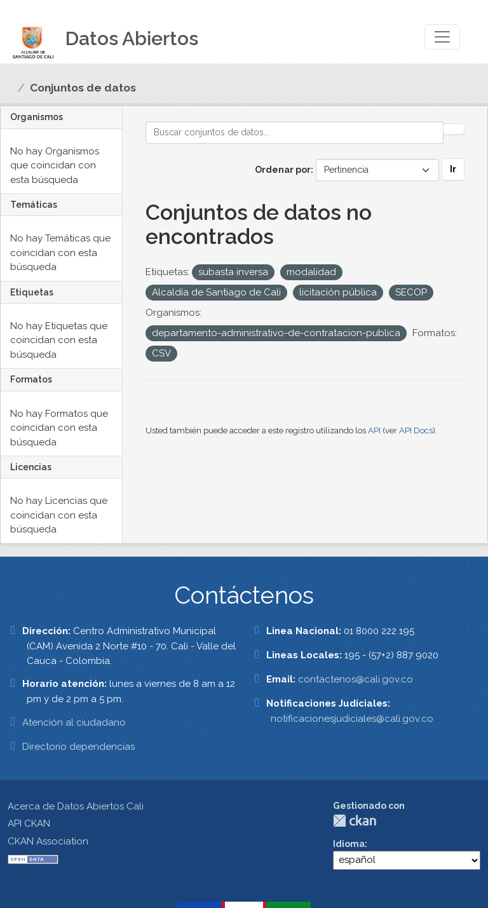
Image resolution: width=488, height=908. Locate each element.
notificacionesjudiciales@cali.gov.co (352, 718)
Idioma (349, 844)
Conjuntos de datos (83, 87)
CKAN (354, 820)
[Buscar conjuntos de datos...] (295, 132)
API (374, 430)
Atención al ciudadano (74, 722)
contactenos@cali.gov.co (355, 679)
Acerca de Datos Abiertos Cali (76, 806)
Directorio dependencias (78, 746)
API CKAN (29, 823)
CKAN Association (48, 841)
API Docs (416, 430)
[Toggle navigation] (442, 37)
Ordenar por (283, 170)
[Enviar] (453, 129)
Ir (453, 169)
